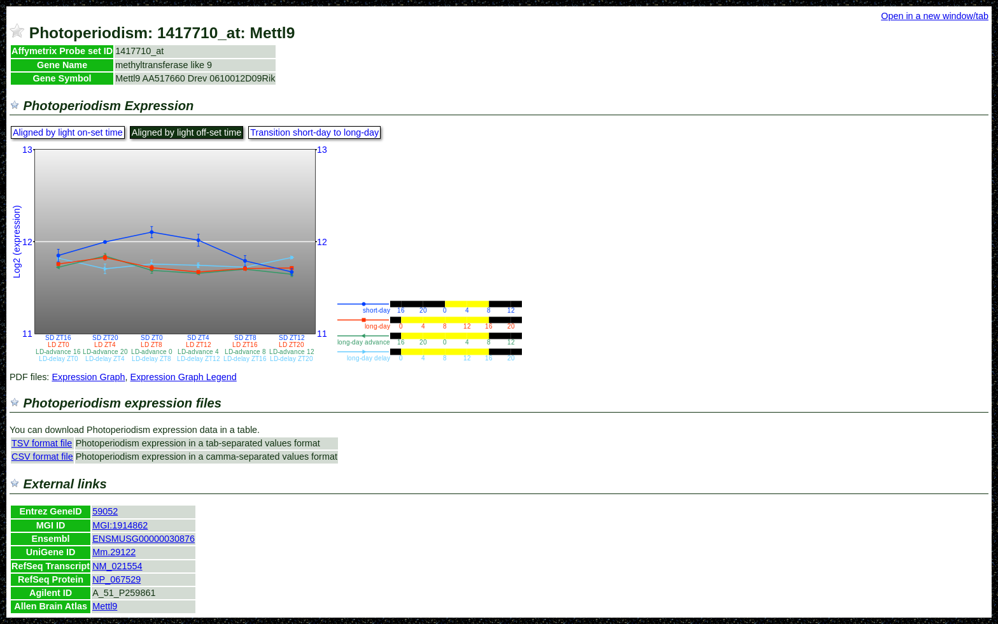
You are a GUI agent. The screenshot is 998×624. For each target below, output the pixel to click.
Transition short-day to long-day (314, 132)
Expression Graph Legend (183, 377)
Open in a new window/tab (934, 16)
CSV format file (42, 456)
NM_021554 (117, 566)
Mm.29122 (114, 552)
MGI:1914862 (120, 525)
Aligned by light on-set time (68, 132)
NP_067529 (116, 579)
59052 (105, 511)
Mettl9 (104, 606)
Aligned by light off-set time (187, 132)
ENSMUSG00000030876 (143, 539)
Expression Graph (88, 377)
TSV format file (41, 443)
